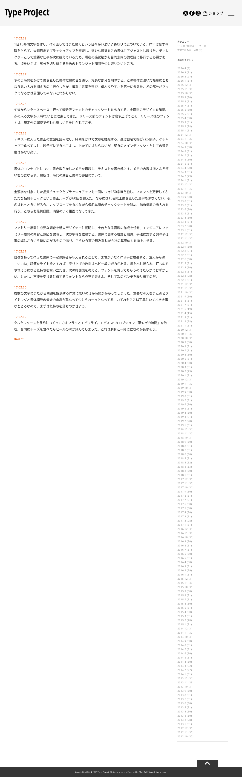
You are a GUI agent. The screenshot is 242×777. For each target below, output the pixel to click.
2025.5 (181, 114)
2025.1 (181, 130)
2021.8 (181, 300)
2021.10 (182, 292)
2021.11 (182, 288)
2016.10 (182, 537)
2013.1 (181, 724)
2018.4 (181, 462)
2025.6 (181, 109)
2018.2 (181, 470)
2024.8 (181, 151)
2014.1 (181, 674)
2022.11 (182, 238)
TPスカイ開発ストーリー (190, 45)
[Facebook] (191, 13)
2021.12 (182, 284)
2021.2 (181, 321)
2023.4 (181, 217)
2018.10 (182, 437)
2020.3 (181, 367)
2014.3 (181, 665)
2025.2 (181, 126)
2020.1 (181, 375)
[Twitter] (185, 13)
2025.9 (181, 97)
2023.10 (182, 192)
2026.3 (181, 72)
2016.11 (182, 533)
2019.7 (181, 400)
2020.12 (182, 329)
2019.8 (181, 396)
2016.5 (181, 558)
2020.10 (182, 338)
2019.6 (181, 404)
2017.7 (181, 499)
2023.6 (181, 209)
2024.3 (181, 172)
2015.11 (182, 582)
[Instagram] (198, 13)
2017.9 (181, 491)
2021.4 (181, 313)
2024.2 (181, 176)
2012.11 (182, 732)
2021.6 (181, 309)
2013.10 (182, 686)
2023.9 (181, 197)
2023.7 (181, 205)
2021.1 (181, 325)
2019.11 (182, 383)
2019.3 (181, 416)
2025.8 (181, 101)
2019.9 (181, 392)
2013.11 (182, 682)
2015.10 (182, 587)
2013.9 (181, 690)
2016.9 (181, 541)
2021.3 (181, 317)
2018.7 (181, 450)
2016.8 (181, 545)
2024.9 (181, 147)
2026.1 (181, 80)
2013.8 (181, 695)
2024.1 (181, 180)
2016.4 (181, 562)
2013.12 (182, 678)
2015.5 (181, 607)
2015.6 (181, 603)
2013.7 (181, 699)
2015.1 (181, 624)
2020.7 (181, 350)
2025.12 (182, 84)
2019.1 (181, 425)
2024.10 (182, 143)
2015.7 (181, 599)
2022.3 (181, 271)
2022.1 (181, 280)
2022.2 (181, 275)
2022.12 (182, 234)
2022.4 (181, 267)
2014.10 (182, 636)
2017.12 (182, 479)
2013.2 (181, 719)
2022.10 (182, 242)
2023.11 (182, 188)
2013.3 (181, 715)
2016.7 (181, 549)
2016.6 (181, 553)
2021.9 (181, 296)
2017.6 (181, 504)
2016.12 (182, 529)
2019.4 (181, 412)
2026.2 (181, 76)
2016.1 (181, 574)
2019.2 (181, 421)
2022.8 (181, 250)
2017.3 (181, 516)
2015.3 (181, 616)
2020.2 (181, 371)
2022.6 (181, 259)
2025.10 (182, 93)
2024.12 (182, 134)
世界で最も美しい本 (188, 50)
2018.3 (181, 466)
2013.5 (181, 707)
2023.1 (181, 230)
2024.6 (181, 159)
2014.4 (181, 661)
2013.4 (181, 711)
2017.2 (181, 520)
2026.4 (181, 68)
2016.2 (181, 570)
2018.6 (181, 454)
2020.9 (181, 342)
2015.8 (181, 595)
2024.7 (181, 155)
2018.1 (181, 475)
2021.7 (181, 304)
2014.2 (181, 670)
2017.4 (181, 512)
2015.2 (181, 620)
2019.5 (181, 408)
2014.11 (182, 632)
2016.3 (181, 566)
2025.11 (182, 89)
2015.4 (181, 612)
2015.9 (181, 591)
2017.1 (181, 524)
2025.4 (181, 118)
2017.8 (181, 495)
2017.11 (182, 483)
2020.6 (181, 354)
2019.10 (182, 387)
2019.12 (182, 379)
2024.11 (182, 138)
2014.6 (181, 653)
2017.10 (182, 487)
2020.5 (181, 358)
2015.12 (182, 578)
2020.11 (182, 333)
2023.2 (181, 226)
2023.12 (182, 184)
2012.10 (182, 736)
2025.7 (181, 105)
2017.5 (181, 508)
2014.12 (182, 628)
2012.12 (182, 728)
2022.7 (181, 255)
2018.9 (181, 441)
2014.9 (181, 641)
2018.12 (182, 429)
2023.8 (181, 201)
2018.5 (181, 458)
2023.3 (181, 221)
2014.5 (181, 657)
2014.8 (181, 645)
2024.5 (181, 163)
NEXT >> (19, 338)
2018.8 (181, 446)
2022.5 (181, 263)
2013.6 (181, 703)
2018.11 (182, 433)
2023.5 (181, 213)
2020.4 (181, 363)
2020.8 (181, 346)
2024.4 (181, 167)
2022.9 (181, 246)
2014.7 (181, 649)
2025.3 (181, 122)
